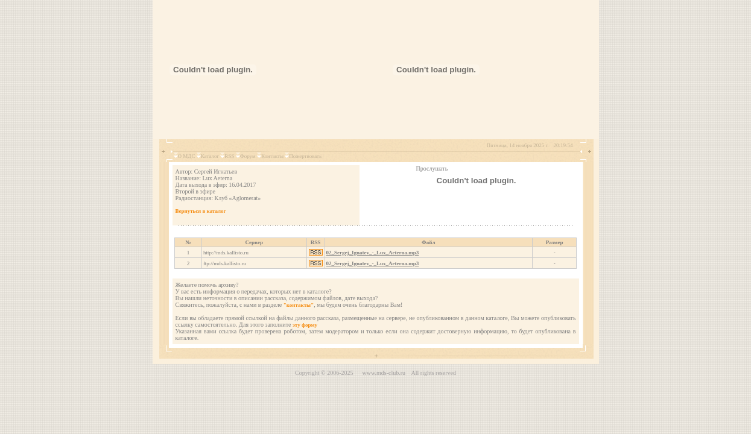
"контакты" (299, 305)
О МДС (186, 156)
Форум (248, 156)
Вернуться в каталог (201, 211)
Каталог (210, 156)
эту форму (305, 325)
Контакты (272, 156)
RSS (229, 156)
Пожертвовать (305, 156)
